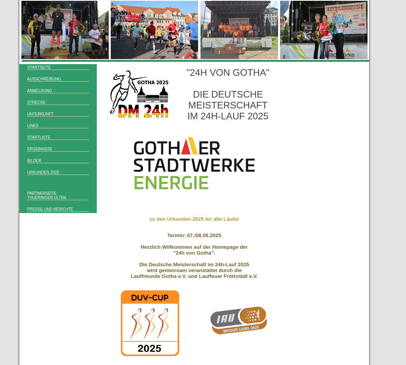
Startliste (39, 137)
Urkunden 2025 (43, 172)
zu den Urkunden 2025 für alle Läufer (194, 219)
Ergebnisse (39, 149)
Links (32, 126)
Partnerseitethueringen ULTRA (46, 195)
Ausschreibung (44, 79)
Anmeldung (39, 91)
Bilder (34, 161)
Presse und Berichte (50, 209)
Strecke (36, 102)
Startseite (39, 67)
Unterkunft (40, 114)
